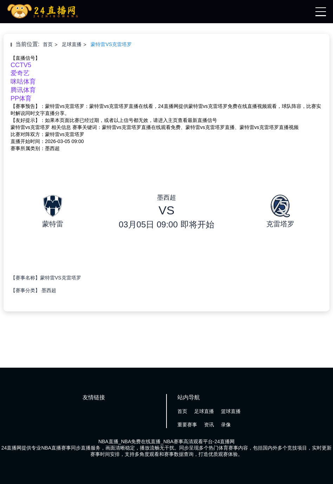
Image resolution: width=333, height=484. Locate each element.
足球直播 (71, 44)
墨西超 (48, 290)
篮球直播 (231, 411)
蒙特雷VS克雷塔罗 (111, 44)
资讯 (209, 424)
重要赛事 (187, 424)
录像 (226, 424)
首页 (48, 44)
